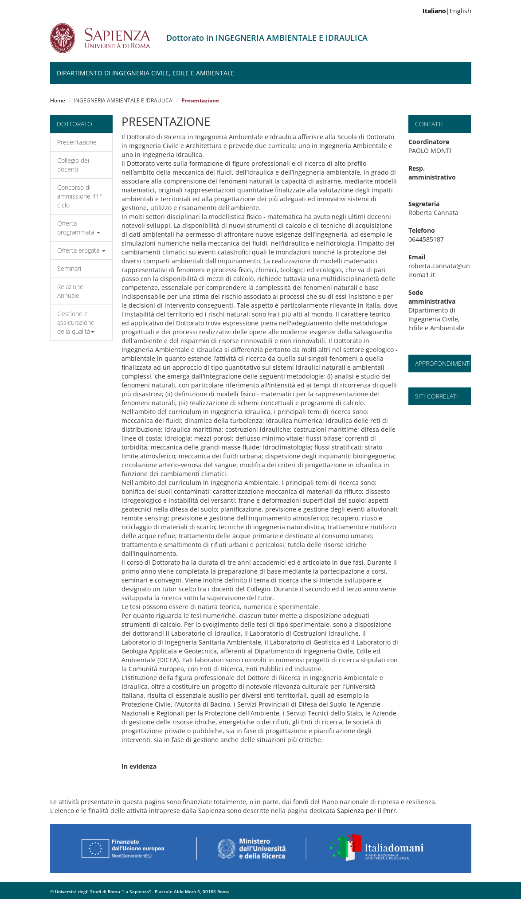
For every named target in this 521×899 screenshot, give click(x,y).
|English (447, 11)
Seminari (69, 268)
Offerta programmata (78, 227)
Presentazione (77, 142)
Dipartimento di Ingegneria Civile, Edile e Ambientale (145, 73)
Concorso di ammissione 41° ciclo (79, 196)
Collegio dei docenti (73, 164)
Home (57, 100)
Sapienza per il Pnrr (366, 810)
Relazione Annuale (70, 291)
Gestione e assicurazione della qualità (75, 322)
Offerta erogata (81, 250)
